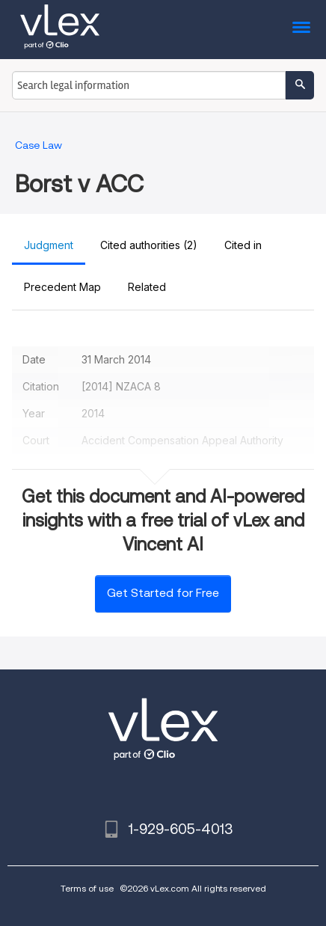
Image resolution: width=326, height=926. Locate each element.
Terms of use (87, 888)
